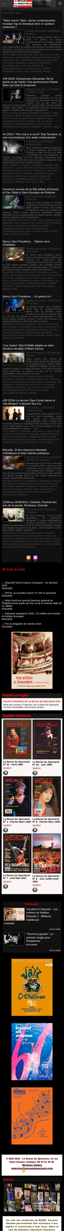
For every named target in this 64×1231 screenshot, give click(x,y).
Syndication (31, 1171)
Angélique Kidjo (12, 272)
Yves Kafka (37, 181)
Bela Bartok (25, 54)
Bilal (36, 54)
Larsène (44, 225)
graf (56, 434)
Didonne (7, 222)
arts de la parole (20, 532)
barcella (7, 480)
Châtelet (31, 379)
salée (46, 231)
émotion (28, 167)
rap (18, 65)
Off (4, 439)
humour (7, 225)
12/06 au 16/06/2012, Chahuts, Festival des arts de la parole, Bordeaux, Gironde (30, 504)
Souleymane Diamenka (16, 126)
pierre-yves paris (12, 489)
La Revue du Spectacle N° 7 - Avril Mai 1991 (16, 876)
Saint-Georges (33, 231)
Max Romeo (35, 277)
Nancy (6, 280)
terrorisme (21, 392)
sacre (37, 68)
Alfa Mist (8, 324)
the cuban (49, 286)
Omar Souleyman (21, 280)
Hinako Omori (11, 170)
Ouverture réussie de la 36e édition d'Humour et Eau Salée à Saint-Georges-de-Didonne (31, 191)
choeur (54, 379)
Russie (29, 68)
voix (27, 181)
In (25, 170)
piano (36, 280)
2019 (5, 431)
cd (24, 480)
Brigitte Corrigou (40, 112)
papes (26, 176)
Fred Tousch (36, 222)
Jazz (43, 275)
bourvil (17, 480)
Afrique (13, 112)
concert (53, 272)
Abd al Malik (10, 54)
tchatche (20, 546)
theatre (47, 71)
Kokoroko (50, 326)
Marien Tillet (49, 436)
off (15, 121)
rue (43, 544)
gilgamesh (46, 434)
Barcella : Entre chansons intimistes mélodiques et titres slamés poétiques (26, 451)
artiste (6, 532)
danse (35, 57)
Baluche (12, 220)
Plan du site (14, 1171)
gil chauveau (44, 115)
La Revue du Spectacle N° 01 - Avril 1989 (16, 763)
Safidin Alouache (35, 335)
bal (4, 220)
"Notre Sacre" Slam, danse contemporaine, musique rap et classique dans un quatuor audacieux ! (29, 24)
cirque (30, 535)
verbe (56, 126)
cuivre (6, 275)
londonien (27, 173)
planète (19, 228)
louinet (7, 541)
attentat (40, 376)
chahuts (49, 532)
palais (17, 176)
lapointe (20, 486)
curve (19, 167)
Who (14, 288)
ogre (10, 439)
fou (34, 115)
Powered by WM (47, 1171)
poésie (31, 121)
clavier (49, 165)
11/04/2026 (9, 923)
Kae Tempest (35, 170)
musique (33, 62)
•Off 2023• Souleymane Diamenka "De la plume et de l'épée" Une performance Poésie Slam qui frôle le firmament (30, 82)
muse (50, 173)
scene (18, 71)
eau (16, 222)
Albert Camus (27, 376)
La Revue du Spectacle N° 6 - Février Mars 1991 (46, 820)
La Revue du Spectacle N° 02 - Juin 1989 (45, 763)
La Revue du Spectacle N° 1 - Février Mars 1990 (17, 820)
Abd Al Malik (10, 376)
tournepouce (19, 494)
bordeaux (37, 532)
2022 (5, 165)
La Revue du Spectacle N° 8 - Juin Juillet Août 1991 (45, 879)
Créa (34, 220)
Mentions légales (32, 1165)
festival (26, 115)
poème (35, 176)
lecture (56, 538)
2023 (5, 112)
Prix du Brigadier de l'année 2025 (23, 625)
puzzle (27, 489)
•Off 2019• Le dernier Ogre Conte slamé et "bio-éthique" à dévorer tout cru (29, 402)
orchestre (44, 62)
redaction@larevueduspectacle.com (32, 1168)
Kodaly (38, 60)
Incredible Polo (28, 326)
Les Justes (48, 384)
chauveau (8, 57)
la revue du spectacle (21, 118)
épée (18, 115)
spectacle (36, 71)
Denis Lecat (53, 220)
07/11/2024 (31, 944)
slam (26, 71)
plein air (38, 541)
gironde (19, 538)
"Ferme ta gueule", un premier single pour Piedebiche (39, 937)
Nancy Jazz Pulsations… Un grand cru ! (27, 296)
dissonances (48, 57)
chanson (26, 165)
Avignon (24, 112)
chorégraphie (23, 57)
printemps (9, 65)
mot (49, 118)
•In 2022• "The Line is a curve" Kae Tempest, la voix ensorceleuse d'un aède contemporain (32, 136)
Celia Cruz (29, 272)
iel (21, 170)
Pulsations (47, 280)
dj (12, 275)
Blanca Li (45, 54)
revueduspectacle (13, 68)
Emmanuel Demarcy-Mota (28, 381)
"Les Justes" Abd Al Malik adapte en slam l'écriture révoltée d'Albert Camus (28, 347)
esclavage (50, 381)
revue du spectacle (32, 65)
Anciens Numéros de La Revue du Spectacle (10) (31, 701)
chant (55, 54)
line (17, 173)
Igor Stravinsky (24, 60)
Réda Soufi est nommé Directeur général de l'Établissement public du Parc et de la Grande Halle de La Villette (32, 605)
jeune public (36, 483)
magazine (20, 62)
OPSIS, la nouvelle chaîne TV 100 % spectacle (30, 594)
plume (22, 121)
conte (48, 431)
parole (53, 486)
